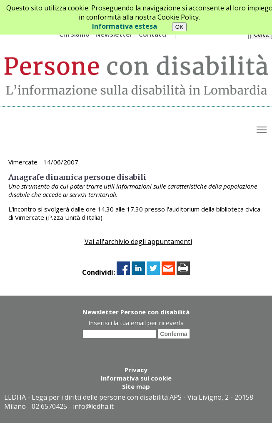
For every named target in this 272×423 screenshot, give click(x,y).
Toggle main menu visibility (262, 128)
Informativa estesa (124, 26)
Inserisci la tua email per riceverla (136, 322)
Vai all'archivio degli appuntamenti (138, 241)
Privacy (136, 370)
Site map (136, 386)
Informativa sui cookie (136, 378)
